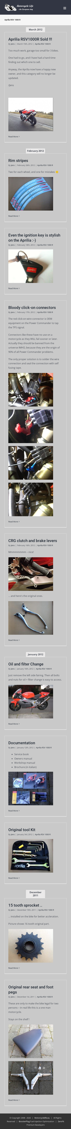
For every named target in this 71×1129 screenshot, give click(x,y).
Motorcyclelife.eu (42, 1117)
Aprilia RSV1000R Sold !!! (30, 39)
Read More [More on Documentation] (13, 810)
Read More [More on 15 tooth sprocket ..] (13, 968)
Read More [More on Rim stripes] (13, 216)
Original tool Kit (21, 830)
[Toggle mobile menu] (65, 8)
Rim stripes (18, 160)
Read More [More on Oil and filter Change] (13, 723)
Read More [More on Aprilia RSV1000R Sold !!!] (13, 136)
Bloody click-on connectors (32, 307)
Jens (13, 44)
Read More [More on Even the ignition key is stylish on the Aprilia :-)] (13, 288)
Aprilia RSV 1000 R (43, 44)
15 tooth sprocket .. (25, 905)
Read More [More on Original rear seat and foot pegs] (13, 1100)
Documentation (21, 743)
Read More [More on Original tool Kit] (13, 878)
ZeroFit (61, 1121)
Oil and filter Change (25, 664)
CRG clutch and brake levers (32, 540)
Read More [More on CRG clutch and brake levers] (13, 640)
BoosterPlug (24, 1121)
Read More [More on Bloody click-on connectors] (13, 521)
